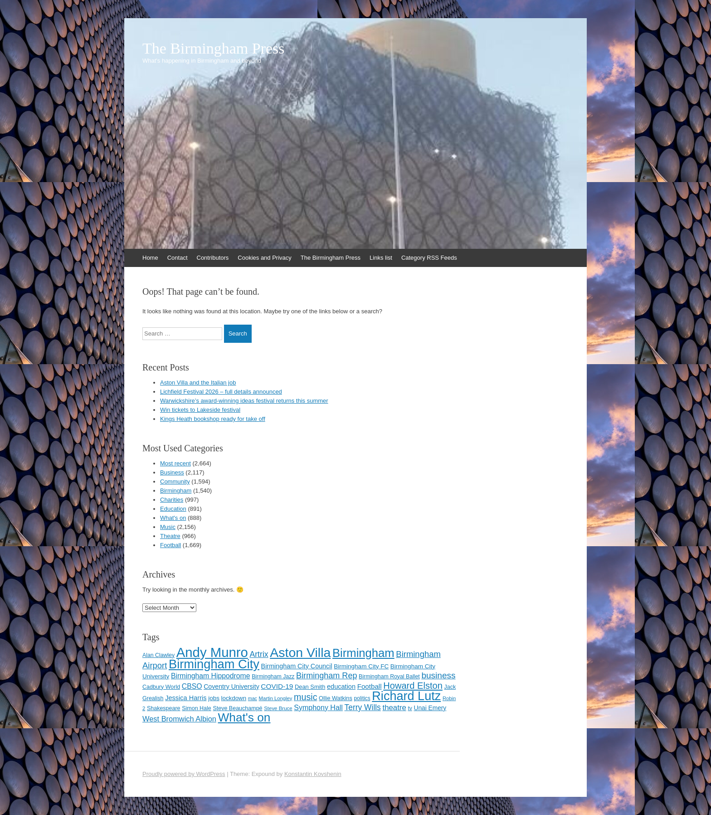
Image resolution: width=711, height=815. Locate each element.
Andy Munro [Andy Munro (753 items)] (212, 652)
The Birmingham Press (213, 48)
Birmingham (175, 490)
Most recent (175, 463)
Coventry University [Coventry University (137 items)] (231, 686)
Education (173, 508)
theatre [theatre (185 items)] (394, 707)
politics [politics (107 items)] (362, 698)
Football (170, 545)
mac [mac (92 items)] (252, 698)
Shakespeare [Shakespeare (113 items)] (163, 708)
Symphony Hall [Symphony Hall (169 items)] (318, 707)
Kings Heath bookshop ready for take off (212, 418)
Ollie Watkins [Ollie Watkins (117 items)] (335, 698)
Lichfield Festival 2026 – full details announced (221, 391)
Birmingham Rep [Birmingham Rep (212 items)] (326, 675)
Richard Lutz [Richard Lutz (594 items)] (406, 696)
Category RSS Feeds (429, 257)
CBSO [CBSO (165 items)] (192, 686)
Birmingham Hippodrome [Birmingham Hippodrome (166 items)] (210, 676)
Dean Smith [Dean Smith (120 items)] (310, 686)
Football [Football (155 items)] (369, 686)
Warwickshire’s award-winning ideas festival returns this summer (244, 400)
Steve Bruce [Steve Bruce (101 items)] (278, 708)
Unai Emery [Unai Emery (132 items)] (430, 708)
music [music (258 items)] (305, 697)
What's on (173, 517)
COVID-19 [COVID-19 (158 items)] (277, 686)
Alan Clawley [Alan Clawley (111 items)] (158, 655)
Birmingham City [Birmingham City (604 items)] (214, 664)
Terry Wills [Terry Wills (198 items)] (363, 707)
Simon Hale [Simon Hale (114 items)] (196, 708)
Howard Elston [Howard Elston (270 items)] (413, 686)
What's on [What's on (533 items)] (244, 717)
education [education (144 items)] (341, 686)
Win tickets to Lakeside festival (200, 409)
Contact (177, 257)
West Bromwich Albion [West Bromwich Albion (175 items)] (179, 719)
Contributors (213, 257)
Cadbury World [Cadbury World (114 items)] (161, 687)
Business (172, 472)
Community (175, 481)
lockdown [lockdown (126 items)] (234, 698)
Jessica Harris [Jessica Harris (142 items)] (185, 697)
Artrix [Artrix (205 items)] (258, 654)
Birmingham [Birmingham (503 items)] (363, 653)
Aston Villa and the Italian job (198, 382)
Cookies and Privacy (265, 257)
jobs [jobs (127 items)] (213, 698)
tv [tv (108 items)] (410, 708)
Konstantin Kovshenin (312, 774)
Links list (381, 257)
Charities (171, 499)
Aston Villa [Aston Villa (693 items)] (300, 652)
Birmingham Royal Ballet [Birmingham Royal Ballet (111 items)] (389, 676)
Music (167, 527)
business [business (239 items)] (438, 675)
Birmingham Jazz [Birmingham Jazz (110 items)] (273, 676)
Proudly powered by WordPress (183, 774)
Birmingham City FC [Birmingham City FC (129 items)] (361, 666)
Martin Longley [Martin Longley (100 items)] (275, 698)
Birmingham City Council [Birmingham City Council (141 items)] (296, 666)
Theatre (170, 536)
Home (150, 257)
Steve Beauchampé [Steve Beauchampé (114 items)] (237, 708)
